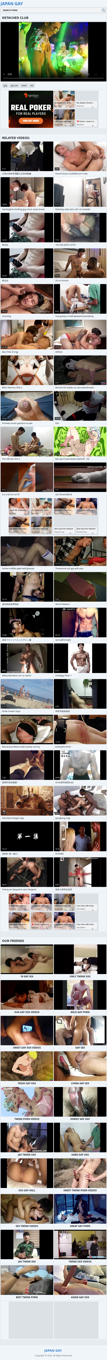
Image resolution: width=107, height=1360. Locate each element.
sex (31, 85)
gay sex (14, 85)
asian (24, 85)
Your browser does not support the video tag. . (53, 51)
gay (5, 85)
